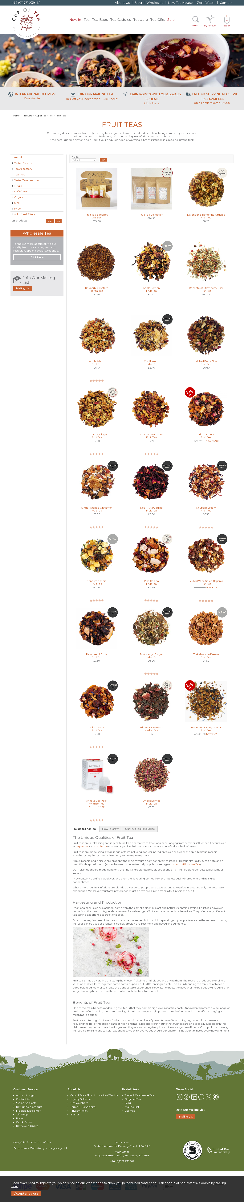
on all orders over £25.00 (212, 98)
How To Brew (110, 828)
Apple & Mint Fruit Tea (96, 363)
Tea (86, 20)
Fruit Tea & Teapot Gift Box (97, 216)
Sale (171, 20)
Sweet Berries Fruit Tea (151, 802)
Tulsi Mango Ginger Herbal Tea (151, 656)
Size (17, 202)
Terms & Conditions (82, 1106)
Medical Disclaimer (28, 1110)
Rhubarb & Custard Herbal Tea (96, 289)
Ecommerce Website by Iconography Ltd (40, 1148)
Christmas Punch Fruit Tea (206, 436)
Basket (227, 23)
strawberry (100, 846)
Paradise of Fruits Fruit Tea (96, 656)
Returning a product (29, 1106)
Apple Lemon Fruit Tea (151, 289)
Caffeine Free (22, 191)
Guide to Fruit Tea (85, 828)
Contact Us (23, 1099)
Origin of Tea (133, 1099)
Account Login (25, 1095)
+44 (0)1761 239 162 (25, 3)
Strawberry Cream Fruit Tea (151, 436)
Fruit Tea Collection (151, 214)
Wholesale (155, 3)
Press (19, 1118)
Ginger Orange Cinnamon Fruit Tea (96, 509)
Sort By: (84, 159)
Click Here (152, 98)
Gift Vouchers (79, 1102)
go (58, 221)
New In (75, 20)
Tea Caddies (120, 20)
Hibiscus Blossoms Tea (186, 864)
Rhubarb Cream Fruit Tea (206, 509)
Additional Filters (24, 214)
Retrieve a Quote (27, 1125)
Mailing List (23, 288)
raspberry (82, 846)
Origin (18, 185)
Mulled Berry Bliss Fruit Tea (206, 363)
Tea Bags (100, 20)
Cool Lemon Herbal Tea (151, 363)
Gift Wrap (22, 1114)
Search (195, 25)
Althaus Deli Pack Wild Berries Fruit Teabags (96, 803)
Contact (226, 3)
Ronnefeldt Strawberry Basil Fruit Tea (206, 289)
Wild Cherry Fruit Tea (97, 729)
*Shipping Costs (26, 1102)
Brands (74, 1114)
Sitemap (130, 1110)
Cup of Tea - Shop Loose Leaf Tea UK (94, 1095)
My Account (210, 26)
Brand (18, 157)
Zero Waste (206, 3)
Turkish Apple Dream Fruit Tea (206, 656)
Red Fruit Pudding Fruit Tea (151, 509)
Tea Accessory (23, 168)
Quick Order (24, 1122)
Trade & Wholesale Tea (139, 1095)
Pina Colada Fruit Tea (151, 582)
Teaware (140, 20)
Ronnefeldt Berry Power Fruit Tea (206, 729)
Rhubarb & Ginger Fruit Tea (97, 436)
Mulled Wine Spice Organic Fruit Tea (206, 582)
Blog (138, 3)
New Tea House (180, 3)
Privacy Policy (79, 1110)
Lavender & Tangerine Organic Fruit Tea (206, 216)
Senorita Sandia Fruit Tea (96, 582)
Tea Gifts (157, 20)
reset (50, 221)
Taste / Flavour (23, 163)
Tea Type (19, 174)
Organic (19, 197)
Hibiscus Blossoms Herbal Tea (151, 729)
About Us (122, 3)
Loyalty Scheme (80, 1099)
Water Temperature (26, 180)
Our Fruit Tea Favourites (139, 828)
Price (17, 208)
